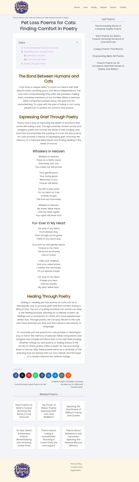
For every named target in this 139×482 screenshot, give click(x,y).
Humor (113, 7)
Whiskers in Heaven (36, 55)
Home (77, 7)
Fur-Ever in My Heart (37, 59)
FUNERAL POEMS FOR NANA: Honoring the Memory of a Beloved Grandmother (67, 384)
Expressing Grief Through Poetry (38, 51)
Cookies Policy (76, 467)
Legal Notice (75, 470)
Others (123, 7)
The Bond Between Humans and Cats (40, 48)
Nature (103, 7)
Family (94, 7)
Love (85, 7)
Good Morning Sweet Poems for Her (30, 384)
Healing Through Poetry (35, 63)
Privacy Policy (76, 464)
